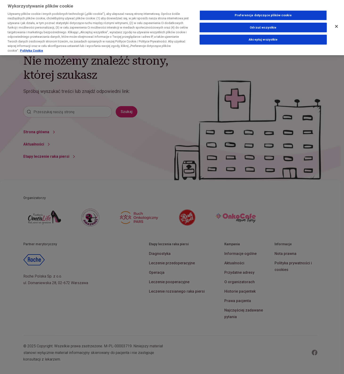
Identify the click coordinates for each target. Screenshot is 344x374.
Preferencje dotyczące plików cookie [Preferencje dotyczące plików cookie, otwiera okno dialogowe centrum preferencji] (263, 13)
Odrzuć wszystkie (263, 25)
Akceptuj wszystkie (263, 37)
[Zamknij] (336, 24)
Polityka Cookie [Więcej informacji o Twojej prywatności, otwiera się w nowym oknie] (31, 48)
